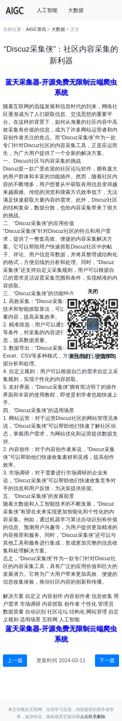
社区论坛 (57, 611)
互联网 (50, 619)
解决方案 (13, 596)
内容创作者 (77, 596)
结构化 (77, 611)
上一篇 (15, 660)
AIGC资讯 (36, 29)
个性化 (89, 604)
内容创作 (52, 596)
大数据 (76, 10)
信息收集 (101, 596)
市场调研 (30, 604)
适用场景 (30, 619)
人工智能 (47, 10)
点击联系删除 (92, 716)
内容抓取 (52, 604)
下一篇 (107, 660)
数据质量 (13, 611)
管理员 (106, 604)
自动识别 (35, 611)
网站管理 (96, 611)
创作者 (72, 604)
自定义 (33, 596)
